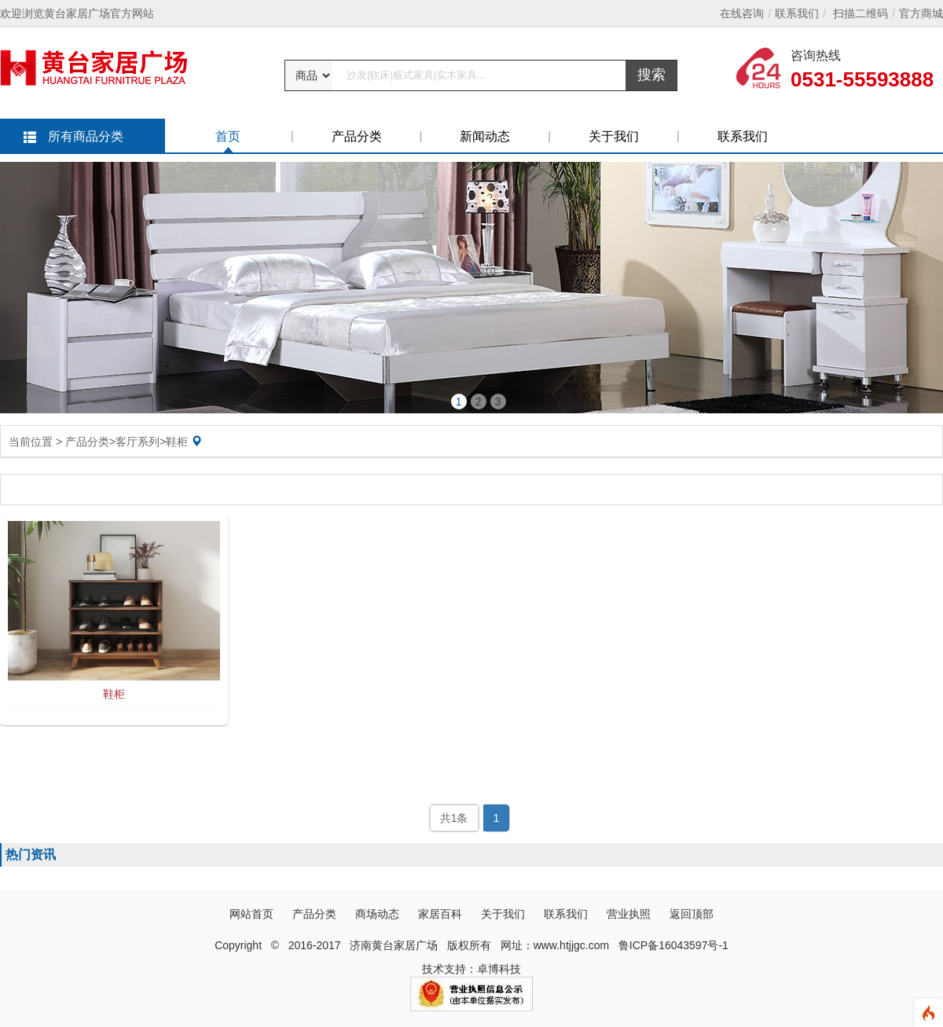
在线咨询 (742, 13)
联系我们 (797, 13)
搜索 (651, 75)
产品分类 (357, 136)
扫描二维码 (860, 13)
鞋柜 (177, 441)
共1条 (454, 818)
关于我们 (614, 136)
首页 (227, 136)
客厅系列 (138, 441)
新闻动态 (485, 136)
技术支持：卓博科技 (471, 969)
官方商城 (921, 13)
